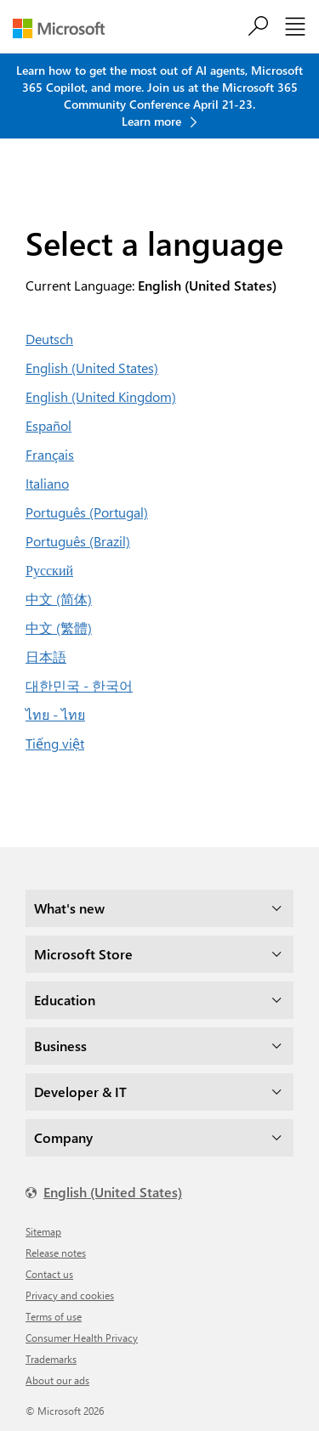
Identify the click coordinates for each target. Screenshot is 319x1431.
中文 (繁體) (59, 627)
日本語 (46, 656)
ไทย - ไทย (55, 714)
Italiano (47, 483)
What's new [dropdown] (69, 908)
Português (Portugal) (87, 512)
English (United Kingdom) (101, 396)
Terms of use (54, 1316)
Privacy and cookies (70, 1295)
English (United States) (92, 367)
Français (50, 454)
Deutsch (49, 339)
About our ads (57, 1380)
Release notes (56, 1252)
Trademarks (51, 1359)
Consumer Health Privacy (82, 1337)
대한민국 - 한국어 (79, 685)
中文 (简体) (59, 599)
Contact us (49, 1274)
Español (48, 425)
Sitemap (43, 1231)
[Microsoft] (65, 28)
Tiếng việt (55, 743)
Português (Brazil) (78, 541)
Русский (49, 570)
